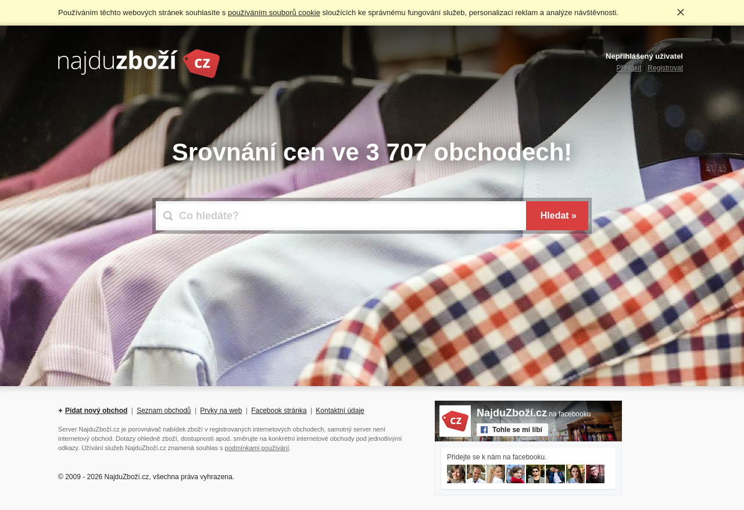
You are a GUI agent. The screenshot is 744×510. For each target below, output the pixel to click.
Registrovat (665, 68)
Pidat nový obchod (96, 410)
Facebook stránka (278, 410)
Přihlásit (629, 68)
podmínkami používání (257, 447)
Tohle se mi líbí (517, 430)
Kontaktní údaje (340, 410)
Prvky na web (221, 410)
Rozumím (680, 12)
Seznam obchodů (164, 410)
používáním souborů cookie (274, 12)
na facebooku (534, 414)
